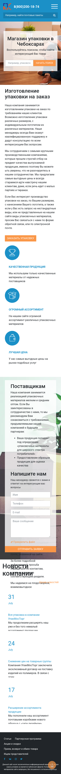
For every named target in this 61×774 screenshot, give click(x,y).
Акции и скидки (12, 744)
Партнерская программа (28, 738)
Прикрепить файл (23, 541)
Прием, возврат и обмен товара (21, 749)
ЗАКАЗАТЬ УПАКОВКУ (20, 238)
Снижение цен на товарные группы (29, 661)
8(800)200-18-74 (26, 7)
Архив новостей (49, 582)
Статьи (7, 738)
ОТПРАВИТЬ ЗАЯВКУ (30, 549)
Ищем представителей (16, 754)
